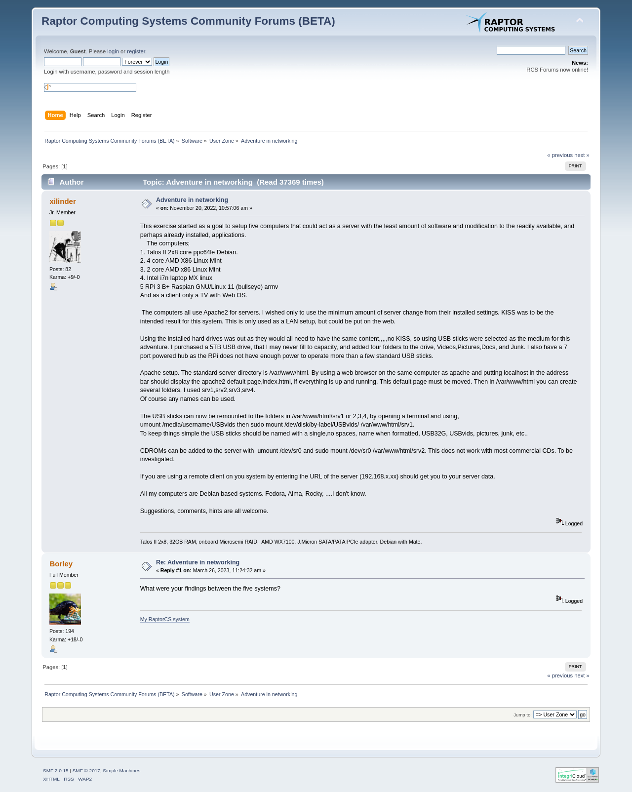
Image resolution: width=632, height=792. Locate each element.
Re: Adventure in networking (197, 562)
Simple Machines (121, 770)
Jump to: (523, 714)
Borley (61, 563)
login (113, 51)
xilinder (62, 201)
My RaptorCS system (165, 619)
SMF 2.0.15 (56, 770)
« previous (560, 155)
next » (582, 155)
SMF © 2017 (86, 770)
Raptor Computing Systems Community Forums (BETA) (188, 21)
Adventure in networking (192, 200)
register (136, 51)
